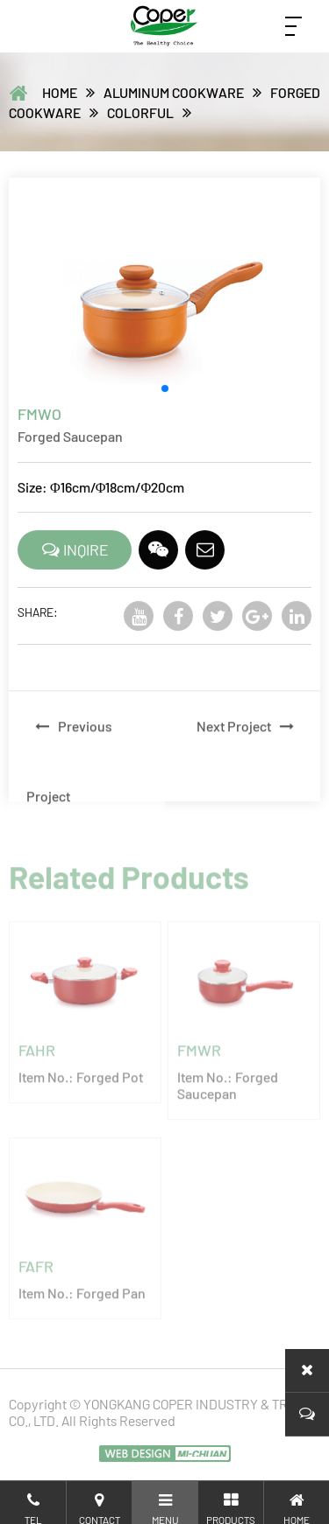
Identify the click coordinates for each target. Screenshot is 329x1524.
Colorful (140, 112)
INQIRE (75, 552)
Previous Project (69, 776)
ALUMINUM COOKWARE (174, 92)
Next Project (250, 741)
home (59, 92)
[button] (164, 391)
